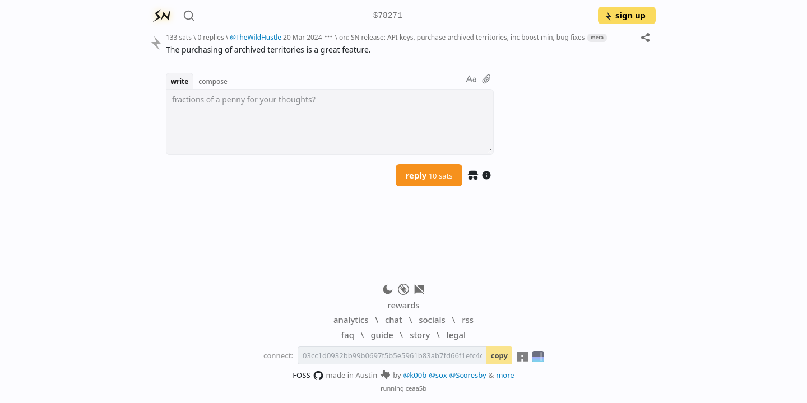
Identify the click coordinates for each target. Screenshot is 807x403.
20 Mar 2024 (302, 36)
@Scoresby (467, 375)
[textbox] (330, 122)
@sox (438, 375)
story (420, 334)
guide (381, 334)
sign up (625, 15)
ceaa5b (416, 388)
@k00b (415, 375)
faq (347, 334)
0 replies (210, 36)
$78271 (387, 16)
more (505, 375)
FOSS (308, 375)
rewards (403, 305)
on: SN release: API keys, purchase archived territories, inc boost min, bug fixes (462, 36)
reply (429, 175)
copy (499, 355)
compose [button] (213, 81)
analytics (350, 319)
